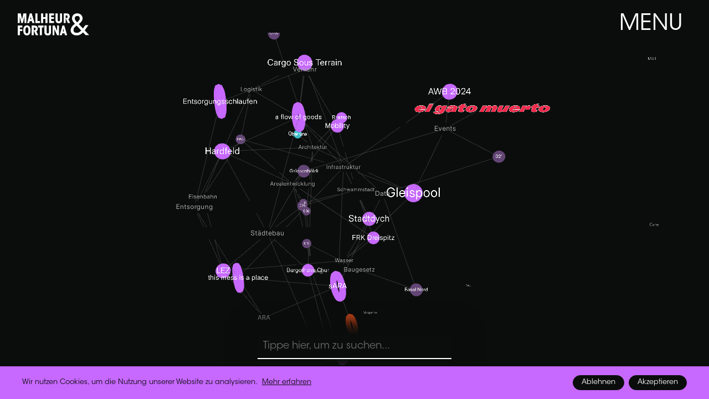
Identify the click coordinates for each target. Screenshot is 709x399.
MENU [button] (650, 24)
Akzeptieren (658, 382)
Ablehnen (598, 382)
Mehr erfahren (286, 382)
